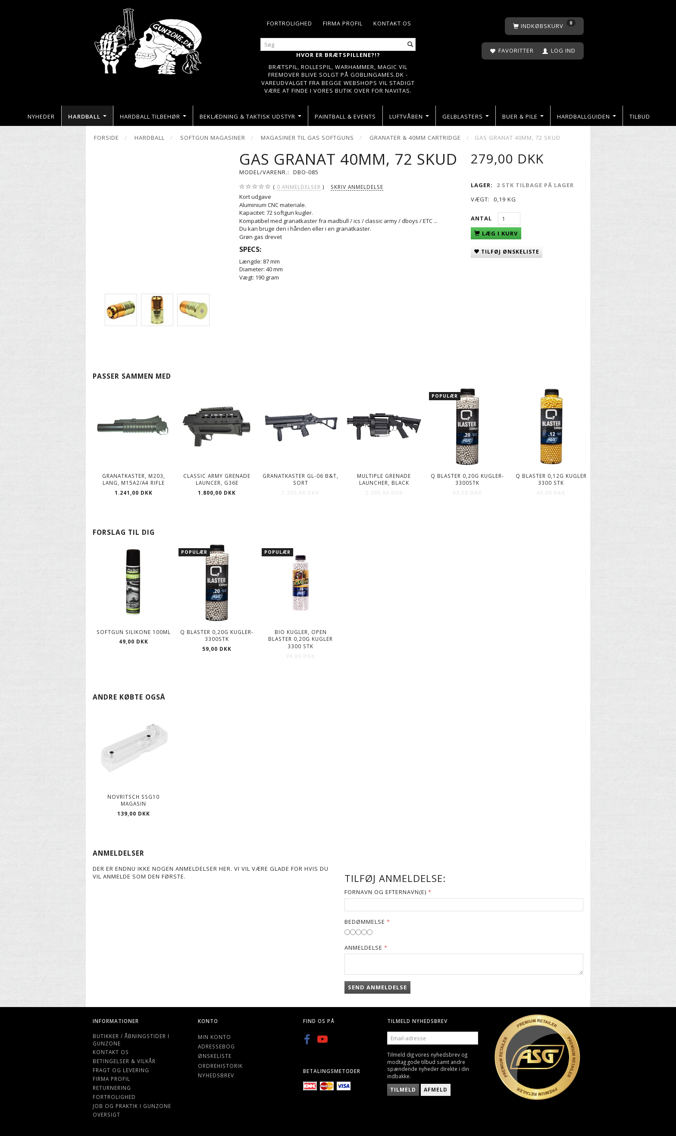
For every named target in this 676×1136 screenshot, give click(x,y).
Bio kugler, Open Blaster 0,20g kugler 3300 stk (300, 639)
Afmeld (436, 1089)
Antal (482, 218)
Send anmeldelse (377, 987)
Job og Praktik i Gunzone (132, 1105)
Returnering (112, 1087)
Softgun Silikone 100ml (134, 631)
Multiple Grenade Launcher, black (384, 479)
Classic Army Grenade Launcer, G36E (216, 479)
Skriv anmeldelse (357, 186)
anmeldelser (299, 187)
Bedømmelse (364, 922)
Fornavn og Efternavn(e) (385, 892)
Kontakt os (392, 23)
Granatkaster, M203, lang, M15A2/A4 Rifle (133, 479)
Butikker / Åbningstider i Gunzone (131, 1039)
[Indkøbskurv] (544, 26)
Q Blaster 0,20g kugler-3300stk (467, 479)
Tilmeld (403, 1089)
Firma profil (343, 23)
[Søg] (410, 45)
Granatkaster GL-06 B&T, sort (300, 479)
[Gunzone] (149, 39)
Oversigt (106, 1114)
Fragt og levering (121, 1070)
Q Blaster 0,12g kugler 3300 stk (551, 479)
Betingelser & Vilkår (124, 1061)
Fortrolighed (289, 23)
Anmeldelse (363, 947)
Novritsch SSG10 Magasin (133, 800)
